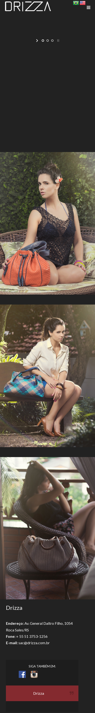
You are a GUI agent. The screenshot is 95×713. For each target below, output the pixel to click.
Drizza (38, 693)
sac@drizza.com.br (34, 642)
